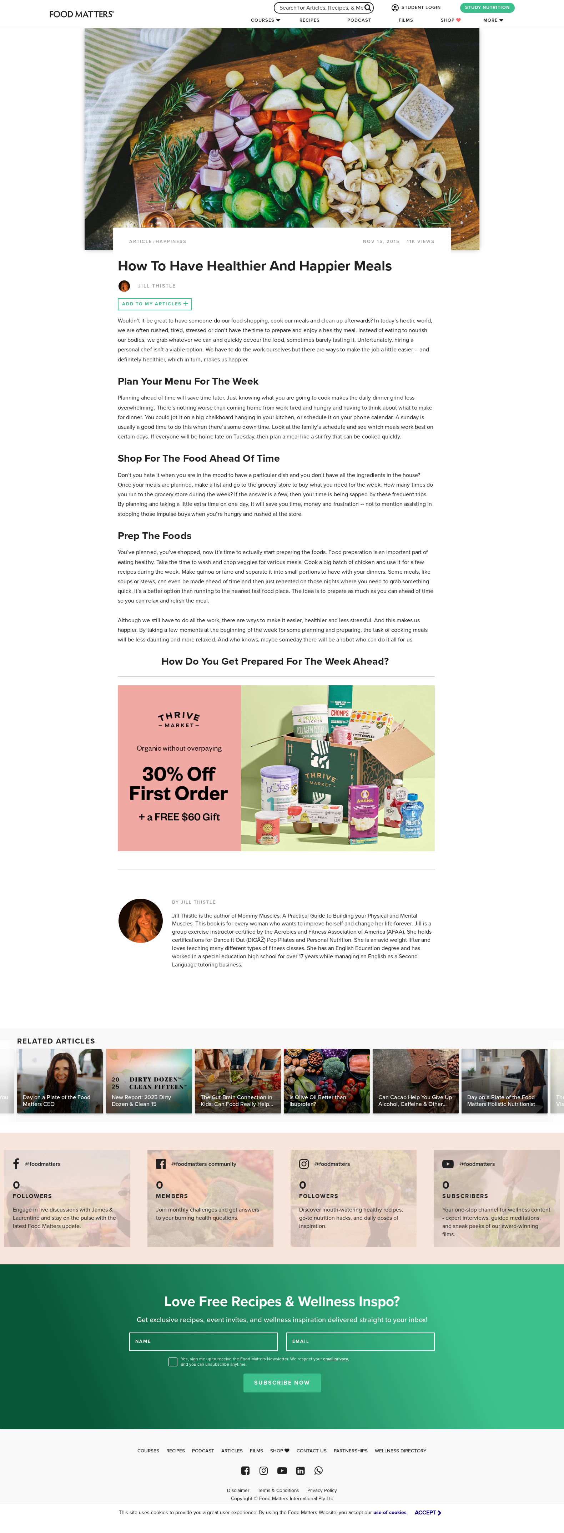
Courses (263, 20)
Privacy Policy (322, 1490)
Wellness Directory (401, 1451)
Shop (451, 20)
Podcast (359, 20)
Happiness (171, 241)
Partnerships (351, 1451)
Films (406, 20)
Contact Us (312, 1451)
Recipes (309, 20)
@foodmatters (43, 1164)
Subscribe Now (282, 1382)
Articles (232, 1451)
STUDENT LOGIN (415, 7)
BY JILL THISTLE (194, 902)
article (140, 241)
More (490, 20)
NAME (143, 1341)
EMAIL (300, 1341)
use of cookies (390, 1512)
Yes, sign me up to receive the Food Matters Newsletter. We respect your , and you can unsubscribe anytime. (265, 1361)
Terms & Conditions (278, 1490)
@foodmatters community (203, 1164)
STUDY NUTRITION (487, 7)
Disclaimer (238, 1490)
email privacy (335, 1358)
